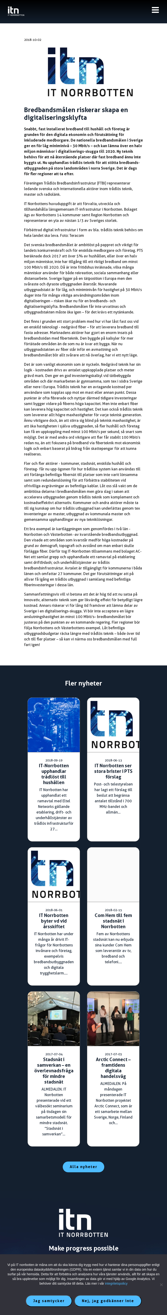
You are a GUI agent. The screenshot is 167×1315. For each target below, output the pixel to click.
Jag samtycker (49, 1301)
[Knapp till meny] (155, 10)
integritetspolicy (116, 1283)
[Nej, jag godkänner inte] (161, 1284)
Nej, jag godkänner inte (108, 1301)
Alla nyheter (83, 1167)
